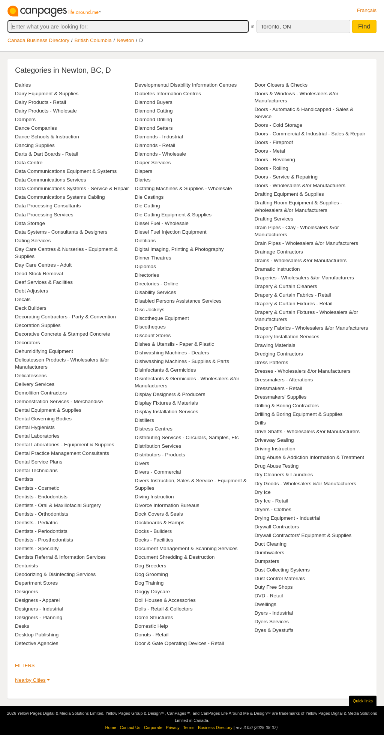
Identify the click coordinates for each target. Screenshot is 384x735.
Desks (22, 626)
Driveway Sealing (274, 440)
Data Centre (28, 162)
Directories (147, 275)
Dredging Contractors (279, 354)
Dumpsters (267, 561)
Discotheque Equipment (162, 318)
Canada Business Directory (38, 40)
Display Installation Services (166, 411)
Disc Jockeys (149, 309)
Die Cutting (147, 205)
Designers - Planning (38, 617)
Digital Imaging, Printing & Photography (179, 249)
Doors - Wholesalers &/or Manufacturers (300, 185)
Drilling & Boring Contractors (287, 405)
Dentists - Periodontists (41, 531)
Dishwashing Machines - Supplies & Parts (182, 361)
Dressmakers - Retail (278, 388)
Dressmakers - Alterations (284, 379)
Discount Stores (153, 335)
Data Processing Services (44, 215)
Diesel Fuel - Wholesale (162, 223)
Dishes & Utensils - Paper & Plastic (174, 344)
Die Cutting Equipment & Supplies (173, 215)
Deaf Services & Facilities (44, 282)
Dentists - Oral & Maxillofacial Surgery (58, 505)
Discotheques (150, 327)
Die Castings (149, 197)
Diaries (142, 180)
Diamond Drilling (153, 119)
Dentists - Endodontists (41, 497)
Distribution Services (158, 446)
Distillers (144, 420)
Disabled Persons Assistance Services (178, 301)
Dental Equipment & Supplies (48, 410)
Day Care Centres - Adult (43, 265)
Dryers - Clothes (273, 509)
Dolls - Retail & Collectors (163, 609)
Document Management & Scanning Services (186, 548)
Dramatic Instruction (277, 269)
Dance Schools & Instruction (47, 137)
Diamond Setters (153, 128)
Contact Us (130, 727)
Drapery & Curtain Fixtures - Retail (294, 303)
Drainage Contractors (279, 252)
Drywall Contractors (277, 527)
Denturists (26, 565)
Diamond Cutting (153, 111)
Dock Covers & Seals (159, 514)
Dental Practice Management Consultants (62, 453)
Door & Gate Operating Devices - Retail (179, 643)
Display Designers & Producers (170, 394)
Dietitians (145, 240)
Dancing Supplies (35, 145)
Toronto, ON (276, 26)
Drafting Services (274, 219)
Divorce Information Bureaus (167, 505)
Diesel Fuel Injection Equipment (170, 232)
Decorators (27, 342)
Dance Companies (36, 128)
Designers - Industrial (39, 609)
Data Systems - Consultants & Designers (61, 232)
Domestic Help (151, 626)
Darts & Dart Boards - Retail (46, 154)
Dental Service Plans (38, 462)
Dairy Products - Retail (40, 102)
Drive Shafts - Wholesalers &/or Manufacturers (307, 431)
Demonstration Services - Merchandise (59, 401)
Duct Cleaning (270, 544)
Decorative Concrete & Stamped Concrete (62, 334)
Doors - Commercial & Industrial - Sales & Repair (310, 133)
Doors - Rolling (271, 168)
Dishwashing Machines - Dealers (172, 353)
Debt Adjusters (31, 291)
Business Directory (215, 727)
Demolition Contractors (41, 393)
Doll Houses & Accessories (165, 600)
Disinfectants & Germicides (165, 370)
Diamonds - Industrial (159, 137)
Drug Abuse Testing (277, 466)
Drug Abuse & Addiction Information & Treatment (309, 457)
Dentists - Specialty (36, 548)
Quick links (363, 701)
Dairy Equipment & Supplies (46, 93)
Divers (142, 463)
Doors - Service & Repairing (286, 177)
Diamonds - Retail (155, 145)
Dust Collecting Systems (282, 570)
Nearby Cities (30, 680)
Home (110, 727)
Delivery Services (34, 384)
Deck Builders (30, 308)
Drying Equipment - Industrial (287, 518)
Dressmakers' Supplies (281, 397)
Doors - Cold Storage (279, 125)
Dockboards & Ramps (159, 522)
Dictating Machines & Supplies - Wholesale (183, 188)
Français (366, 10)
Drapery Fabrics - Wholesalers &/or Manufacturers (311, 328)
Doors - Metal (270, 151)
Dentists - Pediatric (36, 522)
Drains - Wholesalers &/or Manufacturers (301, 260)
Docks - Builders (153, 531)
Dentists (24, 479)
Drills (260, 423)
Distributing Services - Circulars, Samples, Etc (186, 437)
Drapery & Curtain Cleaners (286, 286)
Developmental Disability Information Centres (186, 85)
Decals (23, 299)
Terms (188, 727)
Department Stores (36, 583)
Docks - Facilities (154, 540)
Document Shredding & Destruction (174, 557)
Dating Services (33, 240)
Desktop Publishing (36, 635)
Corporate (153, 727)
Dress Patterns (271, 362)
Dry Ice (263, 492)
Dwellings (265, 604)
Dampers (25, 119)
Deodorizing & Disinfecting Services (55, 574)
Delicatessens (31, 375)
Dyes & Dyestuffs (274, 630)
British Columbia (93, 40)
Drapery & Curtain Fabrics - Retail (293, 295)
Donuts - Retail (151, 635)
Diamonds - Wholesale (160, 154)
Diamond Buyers (153, 102)
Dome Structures (154, 617)
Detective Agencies (36, 643)
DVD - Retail (269, 595)
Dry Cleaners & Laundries (284, 474)
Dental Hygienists (35, 427)
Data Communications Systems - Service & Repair (72, 188)
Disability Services (155, 292)
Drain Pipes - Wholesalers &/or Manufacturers (306, 243)
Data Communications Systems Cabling (60, 197)
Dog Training (149, 583)
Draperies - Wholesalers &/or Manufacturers (304, 277)
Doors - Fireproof (274, 142)
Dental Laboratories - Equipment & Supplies (64, 444)
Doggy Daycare (152, 591)
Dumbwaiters (269, 552)
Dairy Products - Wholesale (46, 111)
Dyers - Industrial (274, 613)
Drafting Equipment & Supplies (289, 194)
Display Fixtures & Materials (166, 403)
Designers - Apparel (37, 600)
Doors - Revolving (275, 159)
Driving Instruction (275, 449)
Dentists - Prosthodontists (44, 540)
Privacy (173, 727)
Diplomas (145, 266)
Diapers (143, 171)
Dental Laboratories (37, 436)
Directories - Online (156, 283)
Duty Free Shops (274, 587)
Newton (125, 40)
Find (364, 26)
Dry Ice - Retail (271, 501)
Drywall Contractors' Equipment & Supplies (303, 535)
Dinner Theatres (153, 258)
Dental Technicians (36, 470)
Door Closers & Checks (281, 85)
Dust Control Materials (280, 578)
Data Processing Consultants (48, 205)
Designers (26, 591)
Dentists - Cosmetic (37, 488)
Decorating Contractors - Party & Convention (65, 317)
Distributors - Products (160, 455)
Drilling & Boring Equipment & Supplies (299, 414)
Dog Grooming (151, 574)
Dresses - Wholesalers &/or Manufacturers (303, 371)
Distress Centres (153, 429)
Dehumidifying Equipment (44, 351)
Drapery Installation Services (287, 336)
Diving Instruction (154, 497)
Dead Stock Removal (39, 273)
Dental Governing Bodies (43, 419)
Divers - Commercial (158, 472)
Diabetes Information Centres (168, 93)
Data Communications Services (50, 180)
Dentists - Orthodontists (41, 514)
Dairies (23, 85)
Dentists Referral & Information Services (60, 557)
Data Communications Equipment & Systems (66, 171)
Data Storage (30, 223)
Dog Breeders (150, 565)
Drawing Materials (275, 345)
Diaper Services (153, 162)
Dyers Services (272, 621)
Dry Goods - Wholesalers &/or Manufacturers (305, 483)
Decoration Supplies (38, 325)
